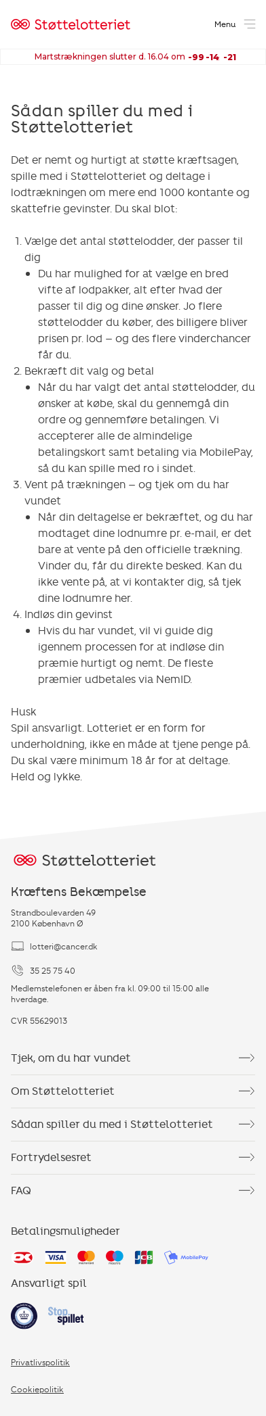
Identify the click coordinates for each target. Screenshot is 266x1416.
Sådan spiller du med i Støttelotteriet (133, 1124)
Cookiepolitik (37, 1389)
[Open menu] (236, 24)
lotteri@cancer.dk (54, 946)
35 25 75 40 (43, 970)
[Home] (70, 24)
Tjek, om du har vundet (133, 1058)
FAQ (133, 1191)
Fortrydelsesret (133, 1158)
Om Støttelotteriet (133, 1091)
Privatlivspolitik (40, 1361)
